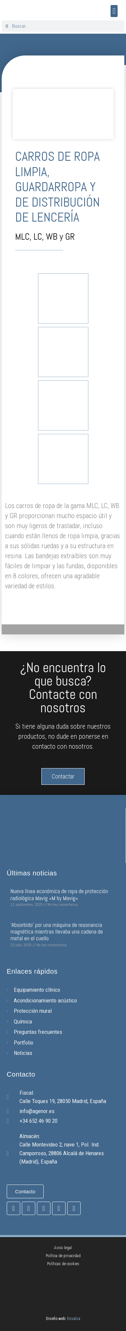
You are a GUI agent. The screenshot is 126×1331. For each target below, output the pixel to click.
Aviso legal (63, 1247)
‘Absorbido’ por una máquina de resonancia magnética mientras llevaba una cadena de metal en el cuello (56, 931)
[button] (114, 11)
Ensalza (73, 1318)
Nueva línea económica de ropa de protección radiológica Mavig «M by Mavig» (59, 894)
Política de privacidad (63, 1255)
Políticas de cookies (63, 1263)
